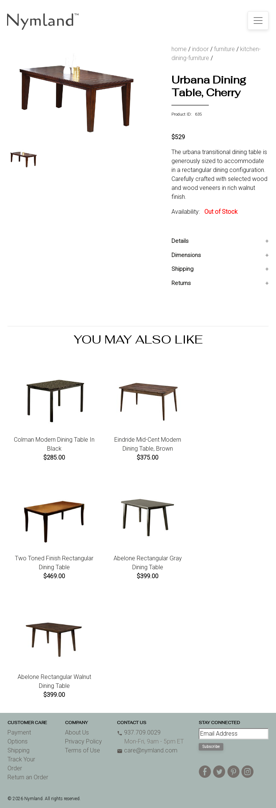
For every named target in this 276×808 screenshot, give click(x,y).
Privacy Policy (83, 741)
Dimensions (186, 255)
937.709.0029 (139, 732)
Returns (181, 283)
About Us (77, 732)
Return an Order (27, 777)
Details (180, 241)
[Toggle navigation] (258, 20)
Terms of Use (82, 750)
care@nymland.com (147, 750)
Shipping (182, 269)
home (179, 49)
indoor (200, 49)
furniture (224, 49)
